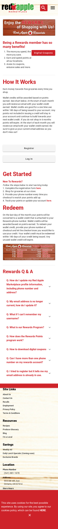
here (38, 188)
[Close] (29, 515)
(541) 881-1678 (12, 473)
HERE (43, 510)
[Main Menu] (52, 7)
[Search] (43, 7)
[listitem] (7, 394)
